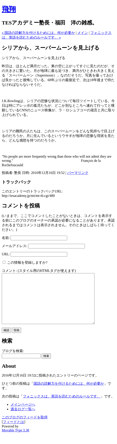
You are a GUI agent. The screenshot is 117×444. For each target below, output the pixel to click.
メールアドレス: (14, 246)
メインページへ (23, 414)
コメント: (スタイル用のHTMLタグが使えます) (39, 270)
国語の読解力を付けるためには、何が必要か (68, 393)
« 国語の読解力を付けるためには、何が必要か (38, 33)
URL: (6, 254)
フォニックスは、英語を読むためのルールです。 (61, 406)
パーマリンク (77, 173)
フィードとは (13, 432)
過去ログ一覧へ (23, 419)
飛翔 (9, 9)
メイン (82, 33)
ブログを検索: (13, 361)
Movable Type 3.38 (15, 440)
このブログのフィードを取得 (25, 427)
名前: (6, 238)
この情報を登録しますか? (25, 262)
